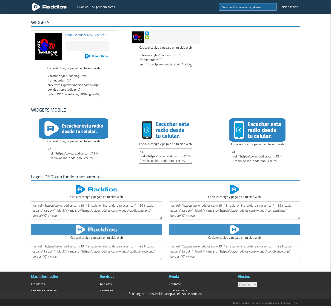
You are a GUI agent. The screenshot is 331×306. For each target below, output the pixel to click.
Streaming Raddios (44, 290)
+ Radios (82, 6)
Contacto (175, 283)
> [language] (247, 284)
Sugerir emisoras (103, 6)
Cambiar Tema (289, 303)
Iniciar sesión (289, 6)
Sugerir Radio (178, 290)
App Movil (106, 283)
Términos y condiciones (265, 303)
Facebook (106, 290)
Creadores (38, 283)
